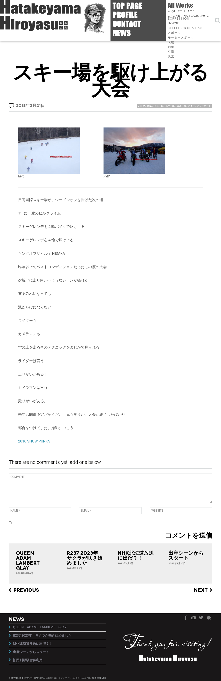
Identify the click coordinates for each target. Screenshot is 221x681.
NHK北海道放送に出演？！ (136, 556)
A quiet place (181, 11)
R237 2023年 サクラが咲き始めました (85, 558)
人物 (171, 42)
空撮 (171, 51)
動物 (171, 47)
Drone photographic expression (188, 17)
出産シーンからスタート (186, 556)
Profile (125, 15)
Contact (127, 24)
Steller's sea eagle (187, 28)
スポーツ (174, 32)
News (122, 33)
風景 (171, 56)
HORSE (174, 23)
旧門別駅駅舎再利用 (28, 660)
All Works (180, 5)
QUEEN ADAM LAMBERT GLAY (30, 560)
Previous (26, 590)
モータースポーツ (181, 37)
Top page (127, 6)
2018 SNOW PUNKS (34, 441)
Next (201, 590)
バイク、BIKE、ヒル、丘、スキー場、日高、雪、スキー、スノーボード (174, 106)
